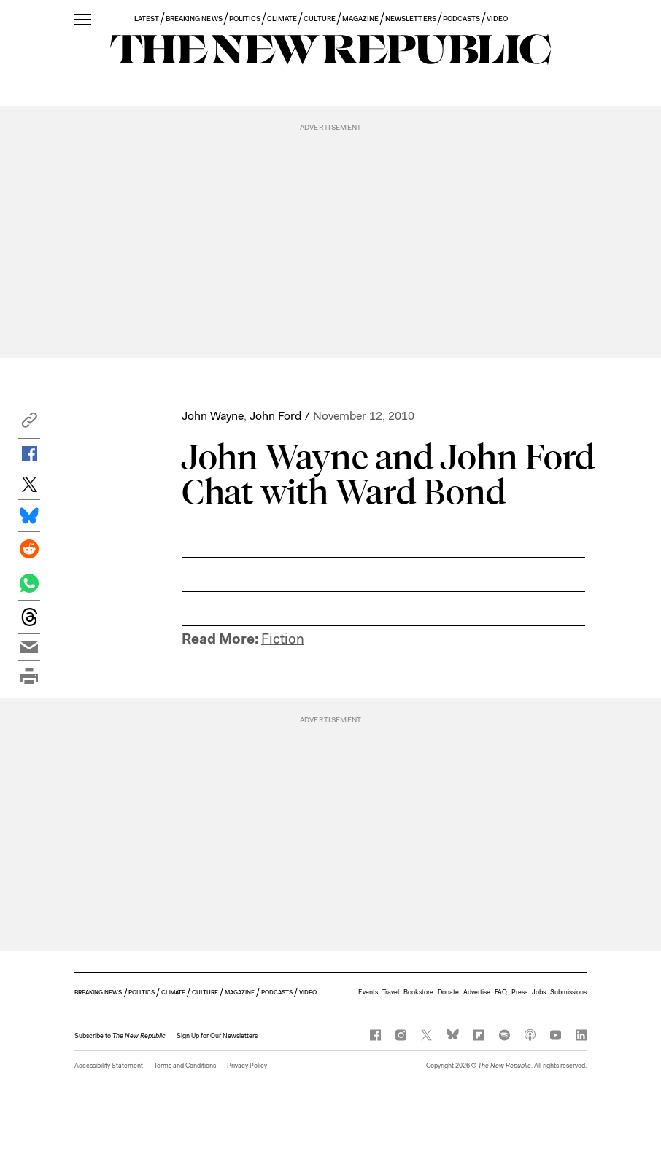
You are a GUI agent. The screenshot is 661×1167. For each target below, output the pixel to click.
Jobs (539, 992)
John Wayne (213, 416)
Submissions (568, 992)
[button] (29, 424)
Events (368, 992)
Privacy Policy (247, 1065)
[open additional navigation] (82, 20)
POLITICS (244, 18)
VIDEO (497, 18)
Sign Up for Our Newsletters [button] (217, 1035)
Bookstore (418, 992)
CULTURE (319, 18)
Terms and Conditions (185, 1065)
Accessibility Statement (108, 1065)
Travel (390, 992)
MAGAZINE (360, 18)
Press (519, 992)
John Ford (275, 416)
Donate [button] (448, 992)
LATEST (146, 18)
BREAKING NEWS (194, 18)
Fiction (282, 639)
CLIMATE (282, 18)
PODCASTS (461, 18)
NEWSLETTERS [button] (410, 18)
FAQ (501, 992)
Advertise (476, 992)
